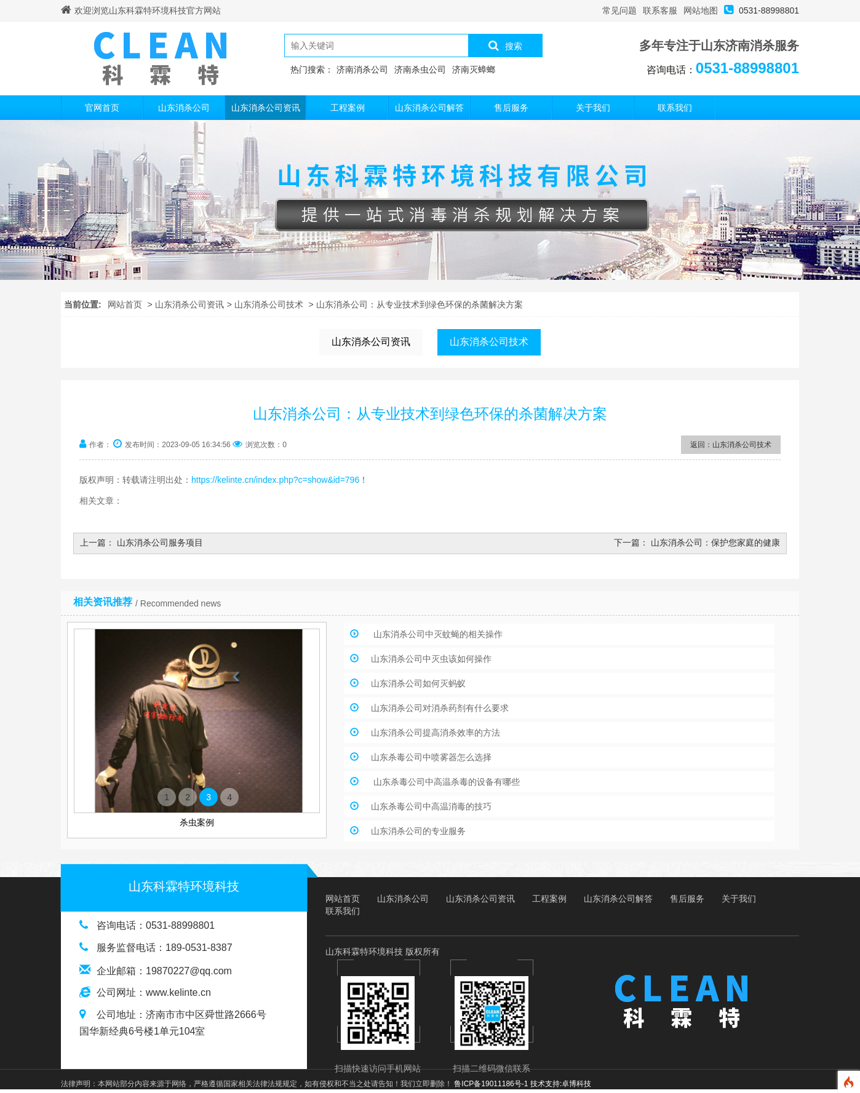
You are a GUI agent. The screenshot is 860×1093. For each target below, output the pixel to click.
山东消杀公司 (184, 108)
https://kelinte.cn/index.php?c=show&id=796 (275, 480)
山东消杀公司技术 (268, 304)
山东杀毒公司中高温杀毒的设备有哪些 (445, 782)
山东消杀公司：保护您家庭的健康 (715, 542)
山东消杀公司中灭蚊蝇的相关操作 (437, 634)
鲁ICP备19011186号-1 (491, 1083)
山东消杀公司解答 (429, 108)
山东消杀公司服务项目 (160, 542)
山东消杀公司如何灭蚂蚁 (418, 683)
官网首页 (102, 108)
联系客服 (660, 10)
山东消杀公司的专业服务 (418, 831)
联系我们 (675, 108)
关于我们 (593, 108)
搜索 (505, 45)
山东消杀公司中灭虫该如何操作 (431, 659)
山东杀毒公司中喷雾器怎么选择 (431, 757)
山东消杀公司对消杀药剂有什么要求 (440, 708)
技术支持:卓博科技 (560, 1083)
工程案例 (347, 108)
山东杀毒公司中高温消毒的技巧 (431, 806)
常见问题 (619, 10)
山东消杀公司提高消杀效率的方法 (435, 732)
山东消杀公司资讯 (265, 108)
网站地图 (700, 10)
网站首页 (125, 304)
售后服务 (511, 108)
